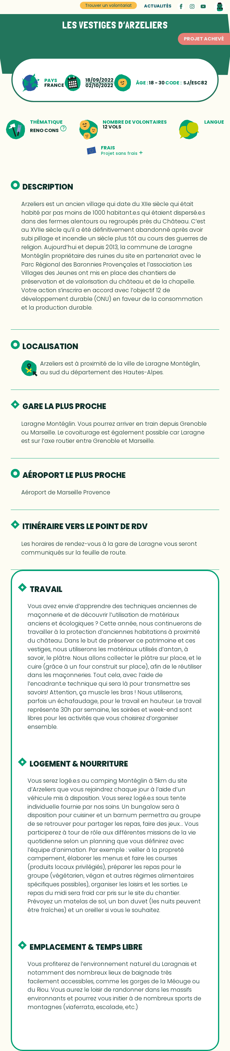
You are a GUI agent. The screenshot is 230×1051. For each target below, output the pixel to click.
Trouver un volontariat (108, 5)
